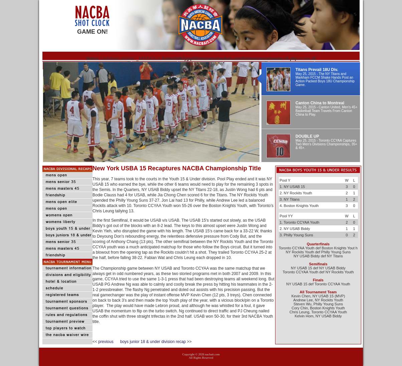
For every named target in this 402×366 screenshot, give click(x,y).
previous (109, 341)
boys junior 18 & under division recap (153, 341)
